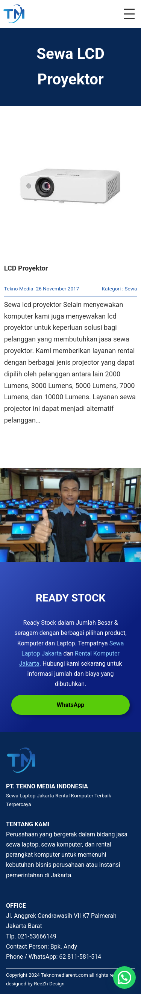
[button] (124, 977)
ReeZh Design (49, 983)
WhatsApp (71, 704)
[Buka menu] (129, 14)
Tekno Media (18, 289)
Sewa (130, 289)
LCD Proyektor (26, 268)
